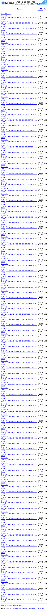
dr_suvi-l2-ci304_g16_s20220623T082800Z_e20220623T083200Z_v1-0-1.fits (19, 190)
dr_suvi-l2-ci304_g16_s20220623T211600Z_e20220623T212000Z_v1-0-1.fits (19, 578)
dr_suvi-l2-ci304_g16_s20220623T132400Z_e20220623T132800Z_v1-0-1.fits (19, 438)
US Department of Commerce (18, 608)
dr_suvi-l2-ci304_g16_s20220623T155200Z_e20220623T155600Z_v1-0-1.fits (19, 535)
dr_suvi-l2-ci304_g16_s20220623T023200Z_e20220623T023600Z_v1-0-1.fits (19, 49)
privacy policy (9, 605)
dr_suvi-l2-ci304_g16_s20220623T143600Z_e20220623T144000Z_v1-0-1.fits (19, 497)
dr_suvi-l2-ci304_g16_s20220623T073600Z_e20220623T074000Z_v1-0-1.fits (19, 136)
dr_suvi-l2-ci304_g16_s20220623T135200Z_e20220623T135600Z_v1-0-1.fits (19, 448)
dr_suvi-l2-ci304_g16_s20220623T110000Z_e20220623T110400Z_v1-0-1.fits (19, 314)
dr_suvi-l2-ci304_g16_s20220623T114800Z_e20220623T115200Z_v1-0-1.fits (19, 373)
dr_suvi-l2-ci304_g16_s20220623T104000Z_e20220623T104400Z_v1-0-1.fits (19, 292)
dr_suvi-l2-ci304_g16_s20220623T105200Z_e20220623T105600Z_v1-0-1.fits (19, 303)
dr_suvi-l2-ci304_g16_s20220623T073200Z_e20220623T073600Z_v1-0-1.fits (19, 130)
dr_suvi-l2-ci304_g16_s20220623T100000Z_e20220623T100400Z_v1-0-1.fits (19, 249)
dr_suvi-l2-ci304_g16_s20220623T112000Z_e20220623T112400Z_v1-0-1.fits (19, 341)
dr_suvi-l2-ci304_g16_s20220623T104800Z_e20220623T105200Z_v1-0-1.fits (19, 297)
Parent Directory (6, 14)
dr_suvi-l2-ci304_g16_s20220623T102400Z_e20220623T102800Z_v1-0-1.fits (19, 276)
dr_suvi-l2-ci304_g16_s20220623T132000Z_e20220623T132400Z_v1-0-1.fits (19, 432)
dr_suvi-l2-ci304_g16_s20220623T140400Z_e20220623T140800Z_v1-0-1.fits (19, 459)
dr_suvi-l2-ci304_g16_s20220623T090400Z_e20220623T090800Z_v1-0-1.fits (19, 217)
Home (2, 605)
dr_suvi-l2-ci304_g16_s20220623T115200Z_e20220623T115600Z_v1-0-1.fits (19, 378)
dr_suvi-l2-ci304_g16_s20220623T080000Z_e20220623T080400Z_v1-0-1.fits (19, 163)
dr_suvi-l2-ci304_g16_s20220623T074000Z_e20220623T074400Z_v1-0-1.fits (19, 141)
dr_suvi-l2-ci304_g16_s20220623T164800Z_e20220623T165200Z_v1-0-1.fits (19, 556)
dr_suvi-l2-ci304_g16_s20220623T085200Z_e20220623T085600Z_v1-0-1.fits (19, 211)
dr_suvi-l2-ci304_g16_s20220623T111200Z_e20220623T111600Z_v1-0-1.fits (19, 330)
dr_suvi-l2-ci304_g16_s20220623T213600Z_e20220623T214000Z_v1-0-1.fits (19, 583)
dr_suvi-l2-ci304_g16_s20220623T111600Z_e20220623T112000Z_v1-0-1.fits (19, 335)
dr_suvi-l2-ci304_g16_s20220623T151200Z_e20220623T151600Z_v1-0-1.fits (19, 524)
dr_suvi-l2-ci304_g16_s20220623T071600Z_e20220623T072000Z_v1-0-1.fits (19, 120)
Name (19, 9)
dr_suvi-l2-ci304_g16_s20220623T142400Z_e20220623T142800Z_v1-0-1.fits (19, 481)
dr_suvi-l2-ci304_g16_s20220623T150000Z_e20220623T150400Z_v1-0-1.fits (19, 513)
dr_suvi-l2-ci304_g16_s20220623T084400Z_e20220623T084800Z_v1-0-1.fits (19, 206)
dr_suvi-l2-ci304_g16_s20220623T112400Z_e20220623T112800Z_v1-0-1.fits (19, 346)
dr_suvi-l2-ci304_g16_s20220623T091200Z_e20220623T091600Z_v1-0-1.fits (19, 222)
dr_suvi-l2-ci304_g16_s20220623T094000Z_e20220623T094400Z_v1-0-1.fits (19, 244)
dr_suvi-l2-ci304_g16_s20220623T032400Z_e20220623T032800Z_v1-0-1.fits (19, 60)
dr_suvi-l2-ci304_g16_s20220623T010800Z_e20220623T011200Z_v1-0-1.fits (19, 33)
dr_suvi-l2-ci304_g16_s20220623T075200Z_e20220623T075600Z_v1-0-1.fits (19, 152)
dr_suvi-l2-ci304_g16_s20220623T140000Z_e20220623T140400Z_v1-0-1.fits (19, 454)
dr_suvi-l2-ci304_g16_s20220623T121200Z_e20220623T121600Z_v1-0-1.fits (19, 394)
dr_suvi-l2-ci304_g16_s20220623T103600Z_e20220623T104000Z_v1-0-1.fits (19, 287)
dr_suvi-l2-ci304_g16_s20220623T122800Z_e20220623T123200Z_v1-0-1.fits (19, 400)
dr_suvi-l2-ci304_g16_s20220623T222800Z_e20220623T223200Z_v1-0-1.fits (19, 599)
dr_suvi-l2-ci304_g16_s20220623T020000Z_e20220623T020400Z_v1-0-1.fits (19, 39)
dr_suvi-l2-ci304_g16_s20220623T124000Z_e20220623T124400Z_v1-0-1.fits (19, 411)
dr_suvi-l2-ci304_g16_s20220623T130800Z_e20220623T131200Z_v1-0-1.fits (19, 427)
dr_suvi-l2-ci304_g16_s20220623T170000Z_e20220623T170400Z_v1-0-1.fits (19, 561)
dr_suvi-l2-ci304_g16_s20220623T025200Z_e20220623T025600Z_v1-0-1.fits (19, 55)
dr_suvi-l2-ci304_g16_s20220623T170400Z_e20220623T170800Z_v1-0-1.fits (19, 567)
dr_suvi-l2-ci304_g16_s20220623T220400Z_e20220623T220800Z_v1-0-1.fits (19, 594)
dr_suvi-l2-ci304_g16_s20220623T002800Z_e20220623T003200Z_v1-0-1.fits (19, 17)
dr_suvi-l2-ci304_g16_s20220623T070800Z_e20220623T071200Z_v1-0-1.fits (19, 109)
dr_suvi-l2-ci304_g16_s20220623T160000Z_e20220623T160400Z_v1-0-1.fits (19, 540)
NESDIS (36, 608)
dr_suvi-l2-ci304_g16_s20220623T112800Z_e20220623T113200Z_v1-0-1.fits (19, 351)
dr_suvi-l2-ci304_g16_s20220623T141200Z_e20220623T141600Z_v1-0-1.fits (19, 464)
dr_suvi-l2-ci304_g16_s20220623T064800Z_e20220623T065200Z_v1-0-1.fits (19, 93)
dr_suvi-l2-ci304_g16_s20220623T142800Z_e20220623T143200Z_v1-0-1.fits (19, 486)
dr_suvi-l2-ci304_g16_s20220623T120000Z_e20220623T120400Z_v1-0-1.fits (19, 384)
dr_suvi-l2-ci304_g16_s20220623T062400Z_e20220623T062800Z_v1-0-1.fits (19, 76)
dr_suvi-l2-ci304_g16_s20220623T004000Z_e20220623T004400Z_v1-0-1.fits (19, 23)
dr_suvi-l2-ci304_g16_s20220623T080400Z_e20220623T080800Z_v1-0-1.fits (19, 168)
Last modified (40, 9)
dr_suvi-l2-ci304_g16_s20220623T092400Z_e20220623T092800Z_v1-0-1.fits (19, 233)
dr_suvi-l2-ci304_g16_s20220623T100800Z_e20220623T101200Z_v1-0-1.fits (19, 260)
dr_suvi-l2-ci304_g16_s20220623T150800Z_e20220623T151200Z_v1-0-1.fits (19, 518)
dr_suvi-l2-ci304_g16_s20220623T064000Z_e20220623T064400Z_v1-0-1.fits (19, 87)
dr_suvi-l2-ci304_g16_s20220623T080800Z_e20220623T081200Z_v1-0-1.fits (19, 173)
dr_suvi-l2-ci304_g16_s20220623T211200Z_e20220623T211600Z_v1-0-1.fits (19, 572)
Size (45, 9)
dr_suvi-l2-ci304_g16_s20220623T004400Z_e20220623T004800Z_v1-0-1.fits (19, 28)
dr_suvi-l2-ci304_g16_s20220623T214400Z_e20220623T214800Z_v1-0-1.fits (19, 588)
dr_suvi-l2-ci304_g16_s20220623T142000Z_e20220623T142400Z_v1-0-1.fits (19, 475)
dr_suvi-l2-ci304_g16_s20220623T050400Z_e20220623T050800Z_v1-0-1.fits (19, 71)
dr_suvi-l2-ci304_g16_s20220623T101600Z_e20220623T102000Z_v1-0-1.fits (19, 270)
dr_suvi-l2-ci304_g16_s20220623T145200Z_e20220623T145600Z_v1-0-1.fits (19, 508)
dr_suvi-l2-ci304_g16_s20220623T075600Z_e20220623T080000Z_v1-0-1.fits (19, 157)
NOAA (31, 608)
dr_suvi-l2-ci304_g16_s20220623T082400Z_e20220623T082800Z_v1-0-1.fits (19, 184)
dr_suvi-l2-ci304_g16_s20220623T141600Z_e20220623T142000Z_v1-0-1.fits (19, 470)
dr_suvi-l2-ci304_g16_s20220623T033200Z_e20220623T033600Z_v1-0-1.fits (19, 66)
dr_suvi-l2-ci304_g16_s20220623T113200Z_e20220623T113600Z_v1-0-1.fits (19, 357)
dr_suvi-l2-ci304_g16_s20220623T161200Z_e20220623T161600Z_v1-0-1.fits (19, 551)
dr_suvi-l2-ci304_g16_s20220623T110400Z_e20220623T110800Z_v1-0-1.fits (19, 319)
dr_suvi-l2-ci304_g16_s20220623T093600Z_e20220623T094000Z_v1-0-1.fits (19, 238)
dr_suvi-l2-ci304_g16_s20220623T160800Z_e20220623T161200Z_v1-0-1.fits (19, 545)
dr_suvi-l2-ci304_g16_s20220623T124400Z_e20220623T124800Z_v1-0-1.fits (19, 416)
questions (18, 605)
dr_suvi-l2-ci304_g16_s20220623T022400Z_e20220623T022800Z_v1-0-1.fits (19, 44)
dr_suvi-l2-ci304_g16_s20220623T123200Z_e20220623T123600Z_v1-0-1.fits (19, 405)
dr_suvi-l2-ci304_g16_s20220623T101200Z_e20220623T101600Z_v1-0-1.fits (19, 265)
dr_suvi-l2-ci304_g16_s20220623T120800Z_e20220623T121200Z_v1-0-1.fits (19, 389)
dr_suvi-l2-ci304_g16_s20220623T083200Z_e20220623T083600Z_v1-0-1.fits (19, 195)
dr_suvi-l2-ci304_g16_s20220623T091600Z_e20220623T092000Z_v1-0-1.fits (19, 227)
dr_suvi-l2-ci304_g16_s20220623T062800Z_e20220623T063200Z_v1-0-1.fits (19, 82)
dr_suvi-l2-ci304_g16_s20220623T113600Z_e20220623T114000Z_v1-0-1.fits (19, 362)
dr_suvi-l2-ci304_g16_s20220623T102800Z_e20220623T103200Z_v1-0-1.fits (19, 281)
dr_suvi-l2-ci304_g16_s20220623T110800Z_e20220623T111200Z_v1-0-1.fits (19, 324)
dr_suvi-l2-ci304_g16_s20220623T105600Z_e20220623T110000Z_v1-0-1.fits (19, 308)
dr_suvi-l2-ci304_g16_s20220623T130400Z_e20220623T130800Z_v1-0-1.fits (19, 421)
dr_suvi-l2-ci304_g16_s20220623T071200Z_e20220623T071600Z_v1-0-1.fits (19, 114)
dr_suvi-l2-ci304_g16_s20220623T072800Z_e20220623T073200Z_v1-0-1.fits (19, 125)
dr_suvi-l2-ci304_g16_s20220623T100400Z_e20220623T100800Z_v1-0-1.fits (19, 254)
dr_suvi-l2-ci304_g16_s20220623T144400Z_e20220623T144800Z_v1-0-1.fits (19, 502)
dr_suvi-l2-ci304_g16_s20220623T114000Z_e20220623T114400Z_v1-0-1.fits (19, 367)
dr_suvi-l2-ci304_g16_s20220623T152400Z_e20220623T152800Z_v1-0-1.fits (19, 529)
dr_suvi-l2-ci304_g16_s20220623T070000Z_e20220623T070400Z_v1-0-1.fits (19, 103)
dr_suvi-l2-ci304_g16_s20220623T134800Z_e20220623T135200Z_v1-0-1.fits (19, 443)
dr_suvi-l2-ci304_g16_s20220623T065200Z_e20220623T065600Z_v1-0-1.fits (19, 98)
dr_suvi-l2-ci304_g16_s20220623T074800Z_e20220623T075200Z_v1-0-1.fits (19, 146)
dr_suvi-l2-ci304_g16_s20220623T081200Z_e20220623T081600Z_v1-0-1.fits (19, 179)
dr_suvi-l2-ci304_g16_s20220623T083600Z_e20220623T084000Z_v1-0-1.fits (19, 200)
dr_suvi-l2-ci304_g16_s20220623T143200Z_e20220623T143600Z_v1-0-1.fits (19, 491)
